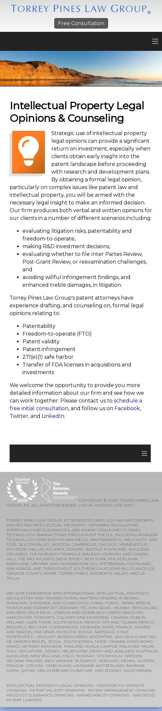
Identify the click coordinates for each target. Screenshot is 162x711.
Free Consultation (81, 23)
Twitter (19, 416)
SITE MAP (124, 505)
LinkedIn (53, 416)
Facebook (127, 408)
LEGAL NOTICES (96, 505)
